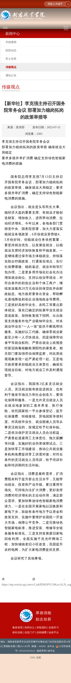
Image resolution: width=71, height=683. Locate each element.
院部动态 (11, 50)
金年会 (50, 646)
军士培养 (11, 58)
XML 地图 (35, 657)
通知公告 (11, 75)
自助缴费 (42, 632)
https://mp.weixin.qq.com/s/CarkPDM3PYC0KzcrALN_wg (36, 584)
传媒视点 (11, 67)
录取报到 (42, 627)
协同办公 (30, 627)
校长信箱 (17, 632)
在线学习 (54, 627)
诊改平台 (54, 632)
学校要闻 (11, 42)
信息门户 (30, 632)
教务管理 (17, 627)
